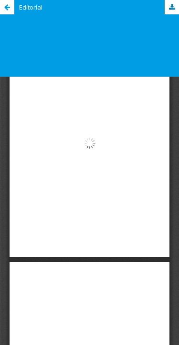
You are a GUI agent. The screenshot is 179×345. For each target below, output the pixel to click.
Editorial (30, 7)
